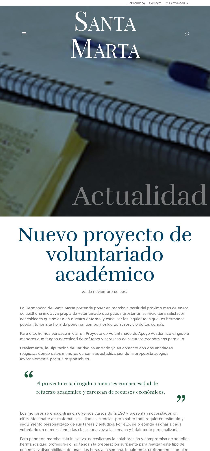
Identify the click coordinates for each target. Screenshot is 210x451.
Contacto (155, 3)
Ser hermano (136, 3)
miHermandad (175, 3)
